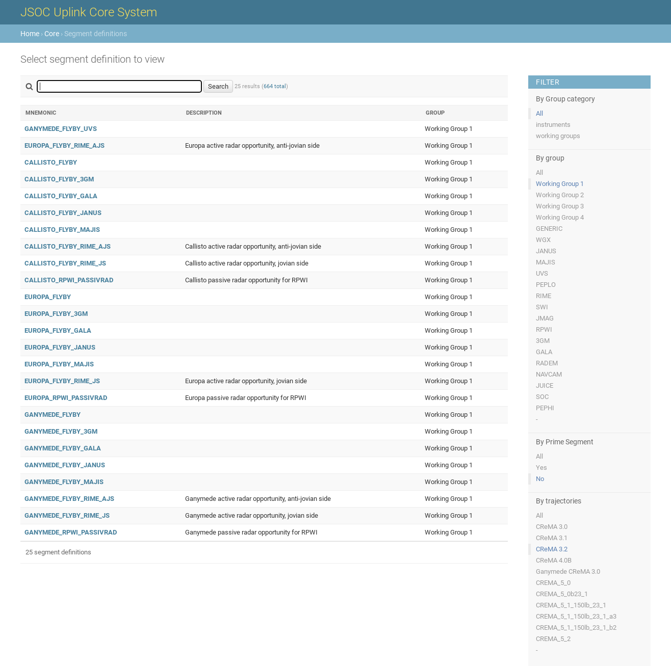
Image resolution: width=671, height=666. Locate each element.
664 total (275, 86)
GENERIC (549, 228)
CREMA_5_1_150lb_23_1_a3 (576, 616)
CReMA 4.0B (554, 560)
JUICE (544, 385)
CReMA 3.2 (551, 549)
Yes (541, 467)
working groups (558, 136)
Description (204, 113)
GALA (544, 352)
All (539, 113)
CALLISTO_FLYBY (50, 162)
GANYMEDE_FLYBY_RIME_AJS (69, 498)
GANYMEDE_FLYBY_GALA (62, 448)
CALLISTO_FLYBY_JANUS (62, 213)
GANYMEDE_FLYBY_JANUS (64, 465)
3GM (543, 340)
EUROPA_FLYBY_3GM (56, 313)
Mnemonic (40, 113)
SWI (542, 307)
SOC (542, 397)
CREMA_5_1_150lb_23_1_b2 (576, 627)
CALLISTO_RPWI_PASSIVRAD (68, 280)
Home (29, 34)
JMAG (545, 318)
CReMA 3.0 (551, 526)
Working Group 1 (560, 184)
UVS (542, 273)
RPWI (544, 329)
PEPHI (545, 408)
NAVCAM (549, 374)
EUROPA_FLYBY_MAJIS (59, 364)
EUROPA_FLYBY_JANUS (59, 347)
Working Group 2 (560, 195)
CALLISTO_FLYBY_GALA (60, 196)
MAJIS (545, 262)
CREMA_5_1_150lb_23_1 (571, 605)
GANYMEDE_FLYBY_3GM (60, 431)
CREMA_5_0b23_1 (562, 594)
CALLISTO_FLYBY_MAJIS (62, 229)
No (540, 479)
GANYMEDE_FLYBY (52, 414)
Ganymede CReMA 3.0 (568, 571)
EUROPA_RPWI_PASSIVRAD (65, 398)
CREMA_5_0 (553, 583)
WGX (543, 240)
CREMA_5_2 (553, 639)
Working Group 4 (560, 217)
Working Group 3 (560, 206)
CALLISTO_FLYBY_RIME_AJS (67, 246)
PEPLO (546, 284)
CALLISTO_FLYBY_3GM (59, 179)
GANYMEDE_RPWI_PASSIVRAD (70, 532)
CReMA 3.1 (551, 538)
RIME (543, 296)
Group (435, 113)
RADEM (547, 363)
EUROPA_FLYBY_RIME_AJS (64, 145)
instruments (553, 124)
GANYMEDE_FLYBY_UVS (60, 128)
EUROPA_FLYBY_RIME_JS (62, 381)
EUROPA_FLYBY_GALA (57, 330)
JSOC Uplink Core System (88, 12)
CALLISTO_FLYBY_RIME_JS (65, 263)
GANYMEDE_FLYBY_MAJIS (64, 482)
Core (51, 34)
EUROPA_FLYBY (47, 297)
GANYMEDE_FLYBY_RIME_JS (67, 515)
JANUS (546, 251)
